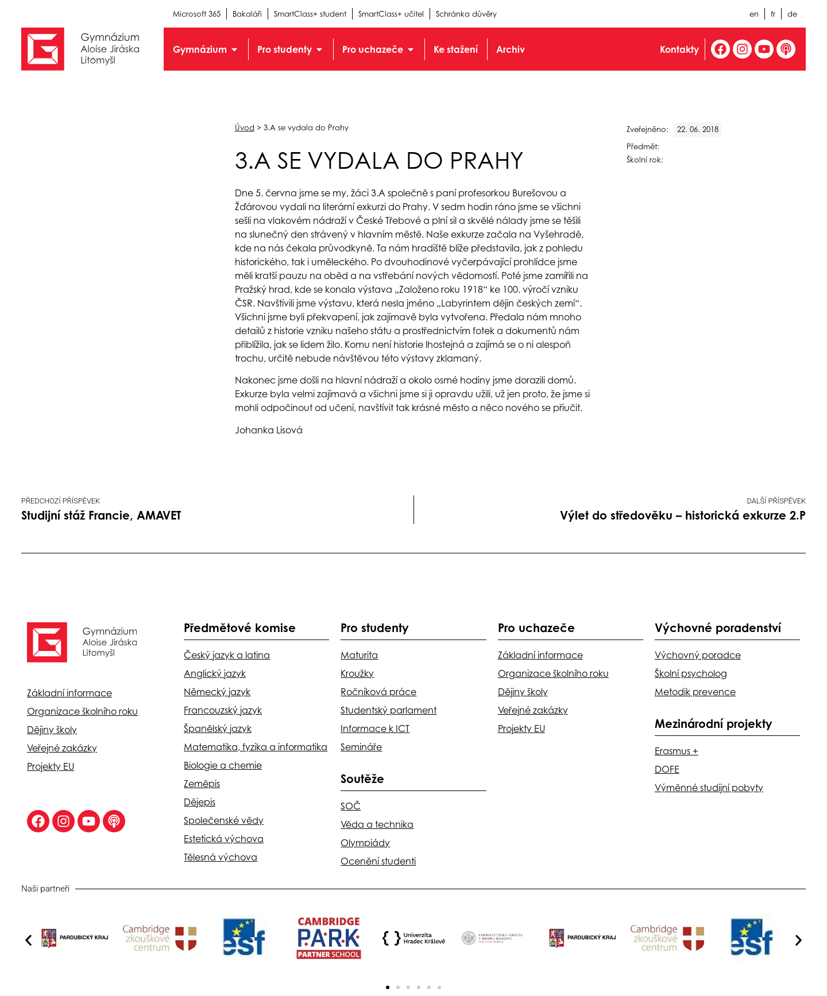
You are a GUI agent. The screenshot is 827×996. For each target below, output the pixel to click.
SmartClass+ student (310, 13)
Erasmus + (676, 751)
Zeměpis (202, 783)
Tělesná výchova (220, 857)
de (792, 13)
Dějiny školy (52, 729)
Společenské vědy (224, 820)
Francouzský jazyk (223, 710)
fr (773, 13)
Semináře (361, 747)
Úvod (244, 127)
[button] (28, 940)
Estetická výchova (224, 838)
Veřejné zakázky (62, 748)
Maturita (359, 655)
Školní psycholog (691, 673)
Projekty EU (50, 766)
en (754, 13)
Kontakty (679, 49)
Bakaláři (247, 13)
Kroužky (357, 673)
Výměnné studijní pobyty (709, 787)
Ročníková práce (378, 691)
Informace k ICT (375, 728)
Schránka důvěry (466, 13)
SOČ (351, 806)
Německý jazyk (217, 691)
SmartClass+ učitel (391, 13)
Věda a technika (377, 824)
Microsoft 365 (197, 13)
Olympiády (365, 842)
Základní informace (69, 693)
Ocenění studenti (378, 861)
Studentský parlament (388, 710)
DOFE (667, 769)
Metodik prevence (695, 691)
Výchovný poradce (698, 655)
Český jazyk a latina (227, 655)
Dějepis (199, 802)
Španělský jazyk (218, 728)
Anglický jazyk (215, 673)
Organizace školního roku (82, 711)
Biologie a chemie (223, 765)
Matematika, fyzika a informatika (255, 747)
